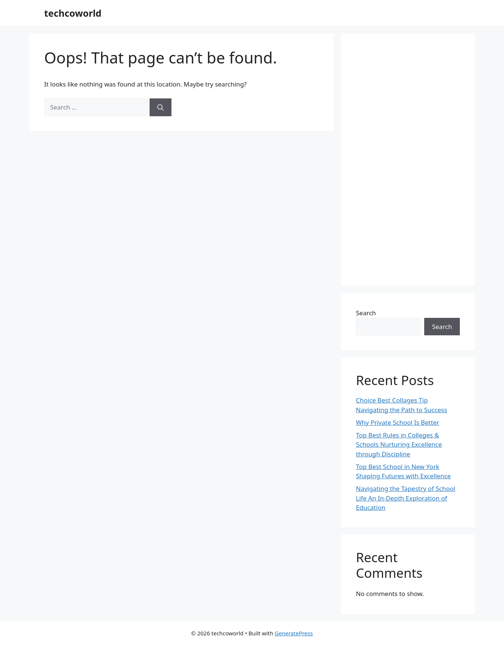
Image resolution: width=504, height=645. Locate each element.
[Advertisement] (408, 159)
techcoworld (72, 13)
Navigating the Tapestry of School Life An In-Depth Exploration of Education (405, 498)
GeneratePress (294, 633)
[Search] (160, 107)
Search (366, 313)
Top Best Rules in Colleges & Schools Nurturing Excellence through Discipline (399, 444)
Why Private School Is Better (397, 422)
